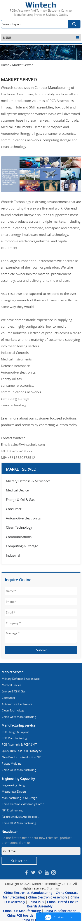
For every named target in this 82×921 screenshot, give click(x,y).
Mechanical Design (14, 791)
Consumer (13, 509)
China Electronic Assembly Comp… (24, 804)
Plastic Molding (11, 763)
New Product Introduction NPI (22, 757)
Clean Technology (19, 527)
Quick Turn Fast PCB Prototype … (23, 751)
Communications (18, 537)
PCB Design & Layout (15, 732)
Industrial (13, 555)
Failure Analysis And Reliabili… (21, 817)
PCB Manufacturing (14, 738)
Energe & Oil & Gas (20, 499)
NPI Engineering (12, 810)
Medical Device (17, 490)
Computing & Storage (22, 546)
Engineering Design (14, 785)
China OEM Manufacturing (19, 717)
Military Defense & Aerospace (28, 481)
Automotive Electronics (23, 518)
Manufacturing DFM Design (19, 798)
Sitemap (53, 888)
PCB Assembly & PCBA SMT (19, 744)
